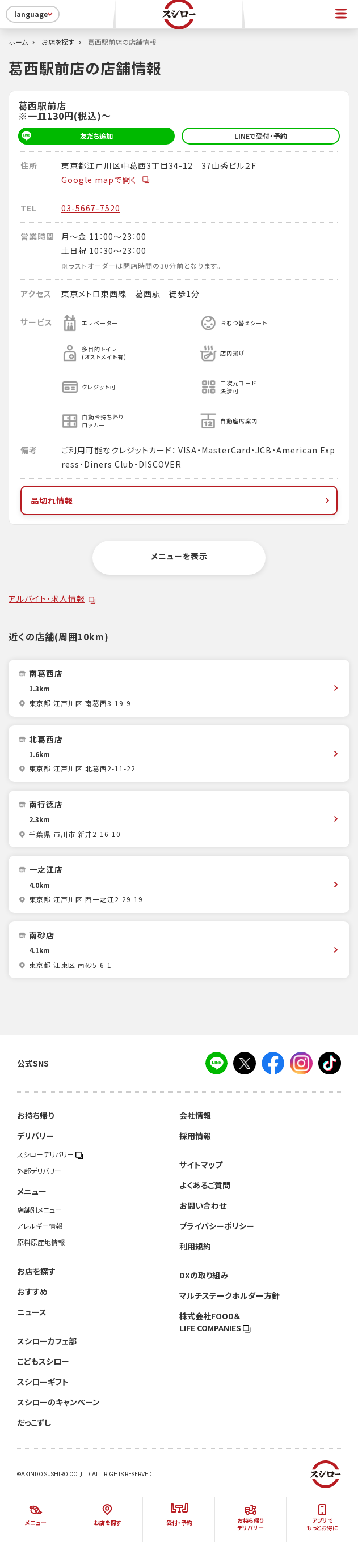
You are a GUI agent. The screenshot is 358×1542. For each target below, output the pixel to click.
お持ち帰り (35, 1115)
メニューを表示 (179, 556)
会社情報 (195, 1115)
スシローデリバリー (50, 1154)
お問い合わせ (202, 1205)
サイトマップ (200, 1164)
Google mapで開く (105, 179)
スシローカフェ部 (47, 1340)
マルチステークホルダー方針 (229, 1295)
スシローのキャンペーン (58, 1402)
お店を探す (57, 42)
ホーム (18, 42)
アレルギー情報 (39, 1226)
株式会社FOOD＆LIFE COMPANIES (215, 1321)
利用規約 (195, 1246)
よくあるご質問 (204, 1185)
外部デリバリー (39, 1171)
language (34, 14)
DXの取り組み (203, 1275)
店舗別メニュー (39, 1210)
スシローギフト (43, 1381)
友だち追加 (65, 136)
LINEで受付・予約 (260, 136)
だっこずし (34, 1422)
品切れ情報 (181, 500)
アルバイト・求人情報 (47, 598)
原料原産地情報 (41, 1242)
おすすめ (32, 1291)
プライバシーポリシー (216, 1225)
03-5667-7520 (90, 208)
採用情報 (195, 1135)
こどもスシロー (43, 1361)
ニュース (32, 1312)
